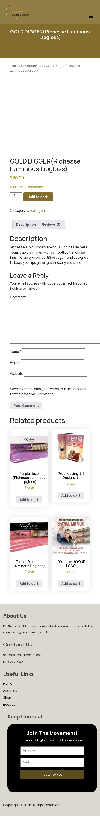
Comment (19, 297)
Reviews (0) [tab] (52, 224)
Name (15, 351)
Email (15, 362)
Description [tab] (26, 224)
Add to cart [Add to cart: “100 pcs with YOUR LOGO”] (70, 583)
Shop (7, 697)
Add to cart (38, 196)
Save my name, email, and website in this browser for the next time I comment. (48, 391)
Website (16, 373)
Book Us (9, 704)
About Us (10, 690)
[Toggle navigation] (91, 17)
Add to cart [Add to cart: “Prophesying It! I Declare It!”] (70, 495)
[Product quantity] (16, 195)
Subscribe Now (52, 774)
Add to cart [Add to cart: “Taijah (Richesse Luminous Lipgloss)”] (29, 583)
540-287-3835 (13, 662)
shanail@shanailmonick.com (22, 655)
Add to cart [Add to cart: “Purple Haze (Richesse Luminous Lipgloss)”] (29, 499)
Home (14, 65)
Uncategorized (32, 65)
